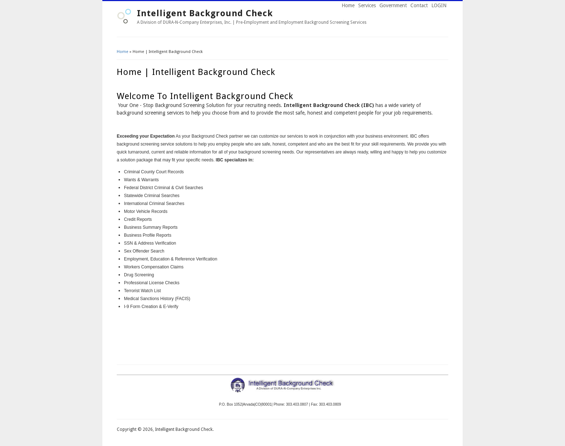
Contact (419, 5)
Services (367, 5)
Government (393, 5)
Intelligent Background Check (205, 13)
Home (348, 5)
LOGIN (438, 5)
